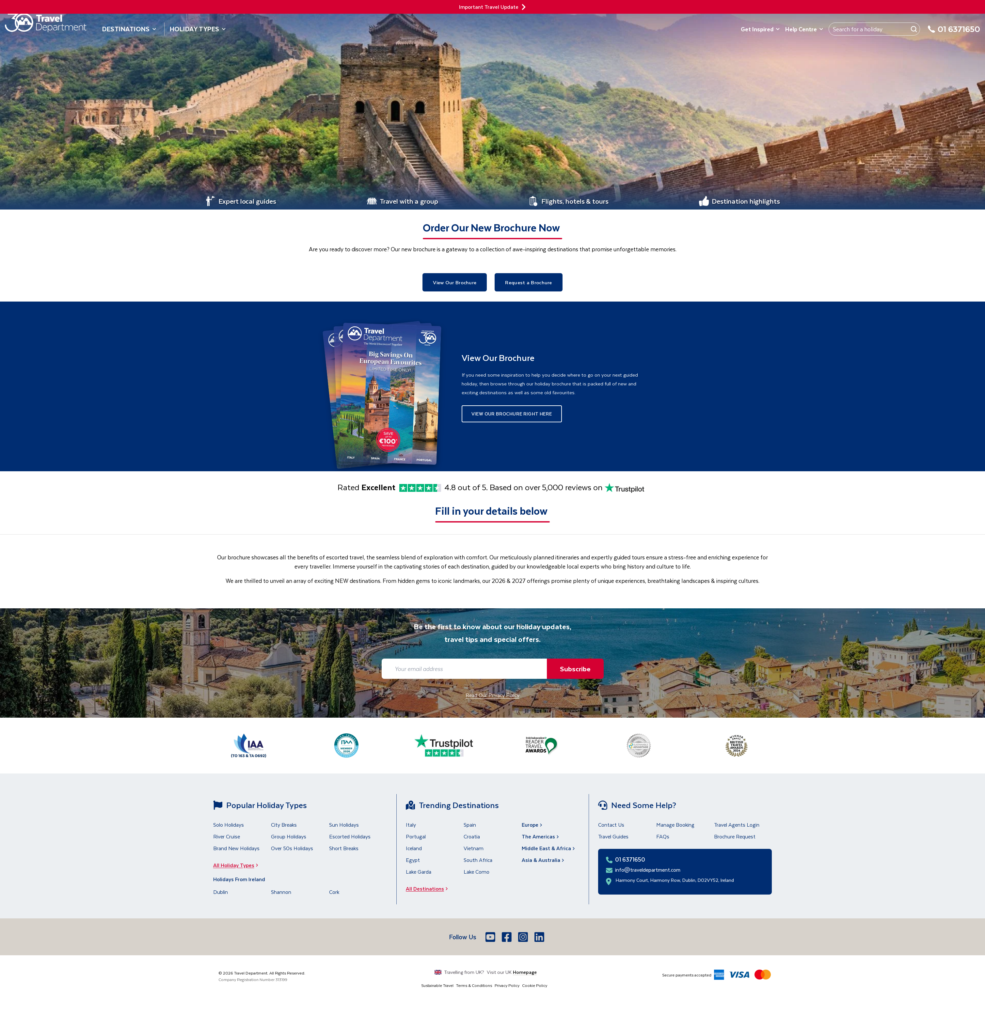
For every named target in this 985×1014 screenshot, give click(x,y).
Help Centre (804, 29)
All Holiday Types (237, 865)
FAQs (662, 836)
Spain (470, 824)
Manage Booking (675, 824)
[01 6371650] (954, 33)
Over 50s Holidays (292, 848)
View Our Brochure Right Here (511, 413)
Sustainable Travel (437, 985)
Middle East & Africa (549, 848)
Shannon (281, 892)
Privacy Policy (507, 985)
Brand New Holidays (236, 848)
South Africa (478, 860)
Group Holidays (288, 836)
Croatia (472, 836)
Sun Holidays (344, 824)
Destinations (129, 29)
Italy (411, 824)
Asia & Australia (543, 860)
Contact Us (611, 824)
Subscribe (575, 668)
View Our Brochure (454, 282)
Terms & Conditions (474, 985)
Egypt (413, 860)
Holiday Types (198, 29)
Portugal (416, 836)
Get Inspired (760, 29)
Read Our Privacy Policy (492, 695)
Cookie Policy (534, 985)
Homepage (525, 972)
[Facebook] (507, 937)
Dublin (220, 892)
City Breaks (284, 824)
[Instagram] (523, 937)
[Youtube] (491, 937)
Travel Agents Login (736, 824)
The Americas (541, 836)
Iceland (414, 848)
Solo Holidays (228, 824)
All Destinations (429, 888)
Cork (334, 892)
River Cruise (226, 836)
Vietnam (474, 848)
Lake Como (476, 871)
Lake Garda (418, 871)
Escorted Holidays (350, 836)
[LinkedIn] (540, 937)
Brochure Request (734, 836)
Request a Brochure (528, 282)
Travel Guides (613, 836)
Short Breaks (343, 848)
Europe (533, 824)
